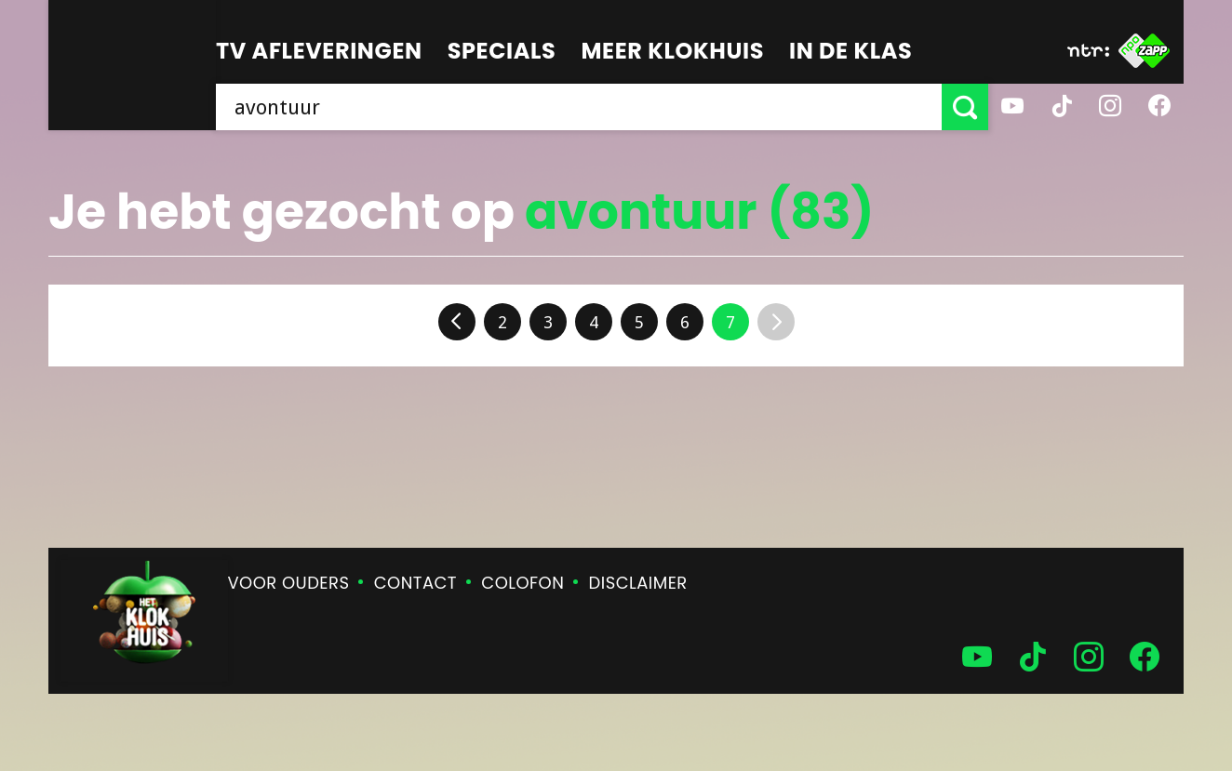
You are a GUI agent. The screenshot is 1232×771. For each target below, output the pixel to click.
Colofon (522, 582)
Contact (415, 582)
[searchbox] (579, 107)
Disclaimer (638, 582)
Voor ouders (289, 582)
